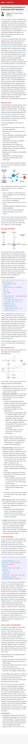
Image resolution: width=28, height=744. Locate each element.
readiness (7, 217)
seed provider (21, 50)
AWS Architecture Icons (18, 726)
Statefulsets (17, 114)
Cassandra (4, 39)
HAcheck (5, 193)
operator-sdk (16, 110)
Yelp (3, 2)
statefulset (17, 386)
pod (8, 166)
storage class (4, 550)
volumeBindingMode (12, 591)
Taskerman (15, 66)
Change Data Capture (8, 209)
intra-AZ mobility (12, 541)
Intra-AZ (15, 56)
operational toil (23, 75)
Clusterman (22, 617)
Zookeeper (7, 68)
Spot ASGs (7, 613)
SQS (17, 68)
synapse (12, 50)
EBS (22, 541)
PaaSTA (8, 79)
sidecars (14, 188)
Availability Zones (10, 601)
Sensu (24, 202)
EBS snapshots (22, 54)
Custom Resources (6, 114)
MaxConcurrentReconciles (12, 515)
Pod (4, 133)
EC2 (23, 44)
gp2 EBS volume (5, 584)
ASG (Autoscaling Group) (7, 46)
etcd (17, 524)
